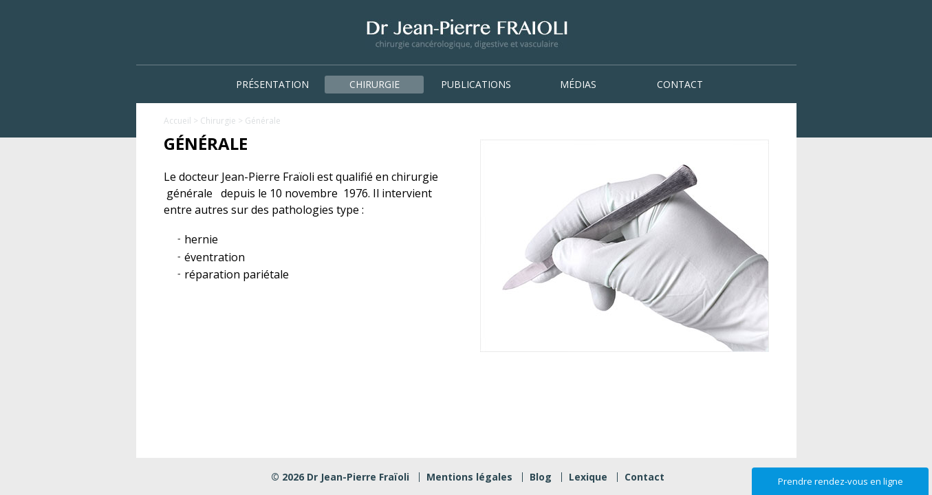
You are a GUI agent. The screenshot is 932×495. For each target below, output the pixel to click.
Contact (680, 84)
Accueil (177, 120)
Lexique (588, 476)
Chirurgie (374, 84)
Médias (578, 84)
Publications (476, 84)
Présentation (272, 84)
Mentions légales (469, 476)
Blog (541, 476)
